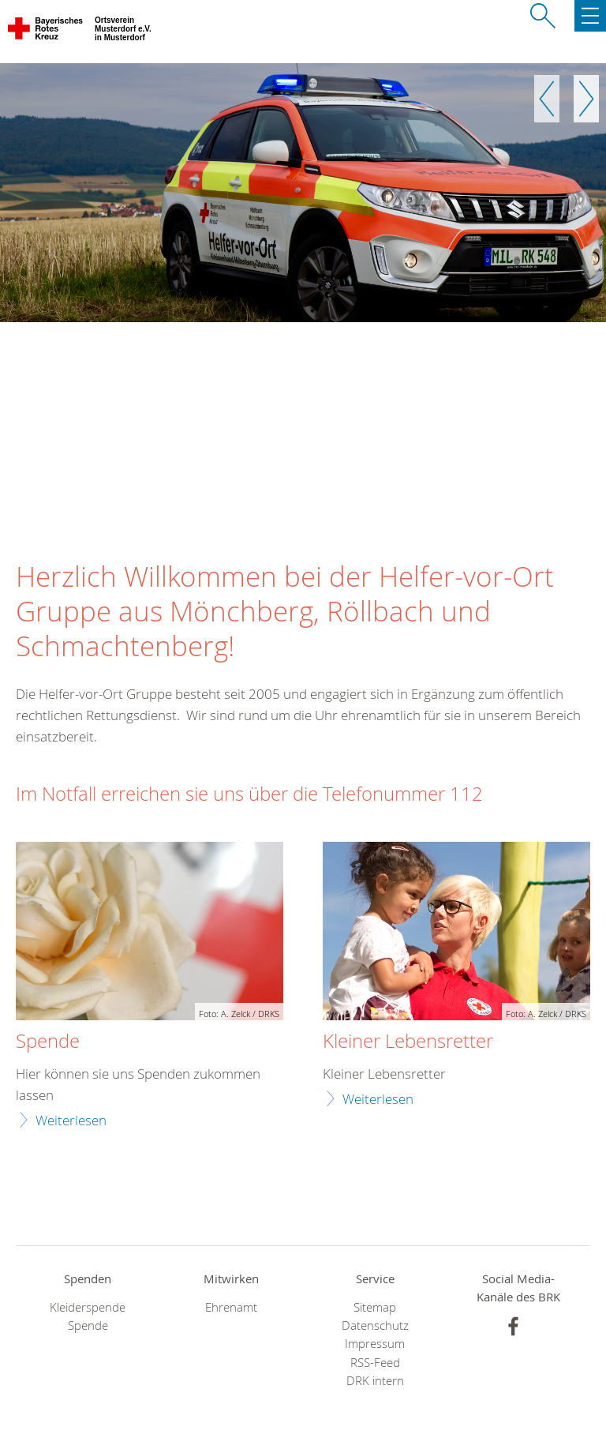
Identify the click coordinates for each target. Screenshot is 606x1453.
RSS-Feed (375, 1362)
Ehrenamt (231, 1307)
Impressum (375, 1343)
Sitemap (375, 1307)
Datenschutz (375, 1325)
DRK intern (375, 1380)
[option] (303, 192)
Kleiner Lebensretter (408, 1041)
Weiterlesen (71, 1120)
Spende (48, 1041)
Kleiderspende (87, 1307)
